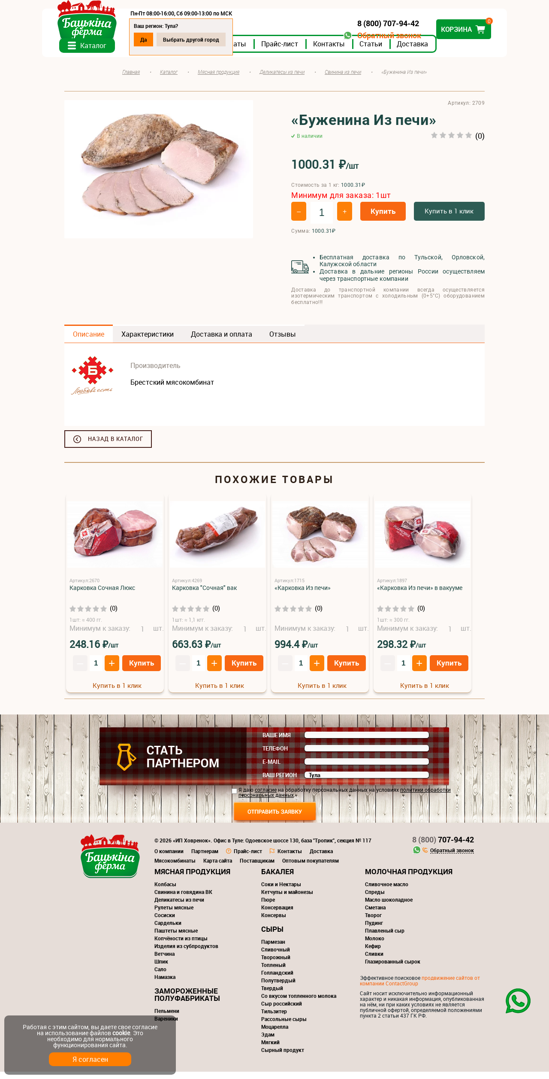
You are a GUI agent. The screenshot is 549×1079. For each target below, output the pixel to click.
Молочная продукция (408, 879)
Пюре (268, 906)
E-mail (271, 769)
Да (166, 39)
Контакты (351, 51)
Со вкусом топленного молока (298, 1003)
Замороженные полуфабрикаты (187, 1001)
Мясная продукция (192, 879)
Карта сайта (217, 867)
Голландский (277, 979)
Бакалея (277, 879)
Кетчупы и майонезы (287, 899)
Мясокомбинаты (175, 867)
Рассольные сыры (284, 1026)
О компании (169, 858)
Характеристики (147, 341)
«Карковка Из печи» (302, 595)
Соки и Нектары (281, 891)
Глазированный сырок (392, 968)
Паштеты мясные (176, 937)
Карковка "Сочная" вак (204, 595)
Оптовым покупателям (310, 867)
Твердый (272, 995)
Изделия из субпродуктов (186, 953)
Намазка (164, 984)
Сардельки (167, 930)
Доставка (434, 51)
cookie (121, 1033)
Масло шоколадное (389, 906)
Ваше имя (276, 742)
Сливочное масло (386, 891)
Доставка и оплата (221, 341)
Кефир (373, 953)
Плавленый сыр (384, 937)
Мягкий (270, 1049)
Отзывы (282, 341)
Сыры (272, 936)
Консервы (273, 922)
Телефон (275, 756)
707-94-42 (443, 847)
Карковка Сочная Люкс (102, 595)
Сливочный (275, 956)
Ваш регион (279, 782)
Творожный (275, 964)
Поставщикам (257, 867)
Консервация (277, 914)
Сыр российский (281, 1010)
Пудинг (374, 930)
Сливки (374, 960)
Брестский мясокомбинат (172, 389)
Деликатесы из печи (179, 906)
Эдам (267, 1041)
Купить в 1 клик (449, 218)
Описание (88, 341)
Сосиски (164, 922)
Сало (160, 976)
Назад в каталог (115, 446)
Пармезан (273, 948)
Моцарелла (274, 1033)
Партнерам (204, 858)
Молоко (374, 945)
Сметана (375, 914)
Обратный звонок (367, 35)
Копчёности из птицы (181, 945)
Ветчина (164, 960)
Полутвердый (278, 987)
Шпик (161, 968)
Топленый (273, 972)
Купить (383, 219)
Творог (373, 922)
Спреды (375, 899)
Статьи (393, 51)
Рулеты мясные (173, 914)
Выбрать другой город (213, 39)
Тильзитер (274, 1018)
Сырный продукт (282, 1057)
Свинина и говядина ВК (183, 899)
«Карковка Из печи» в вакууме (419, 595)
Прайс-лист (302, 51)
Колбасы (165, 891)
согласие (266, 796)
